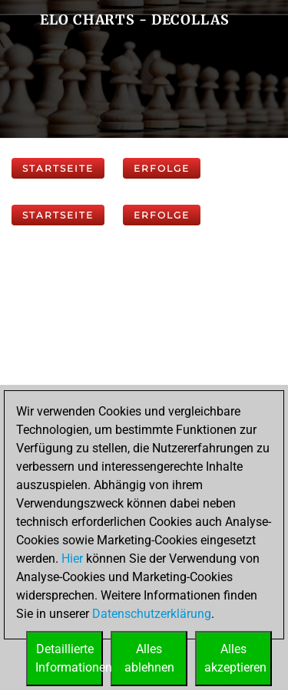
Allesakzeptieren (235, 658)
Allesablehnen (149, 658)
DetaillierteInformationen (69, 658)
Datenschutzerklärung (151, 613)
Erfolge (162, 168)
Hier (72, 558)
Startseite (58, 168)
